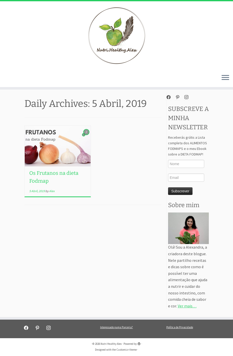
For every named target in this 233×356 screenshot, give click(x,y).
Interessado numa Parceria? (116, 327)
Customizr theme (126, 349)
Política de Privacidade (179, 327)
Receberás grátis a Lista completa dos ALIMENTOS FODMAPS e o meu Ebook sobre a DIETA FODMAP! (187, 145)
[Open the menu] (225, 78)
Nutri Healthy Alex (111, 344)
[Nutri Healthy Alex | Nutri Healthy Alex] (116, 35)
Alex (51, 191)
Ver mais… (187, 305)
